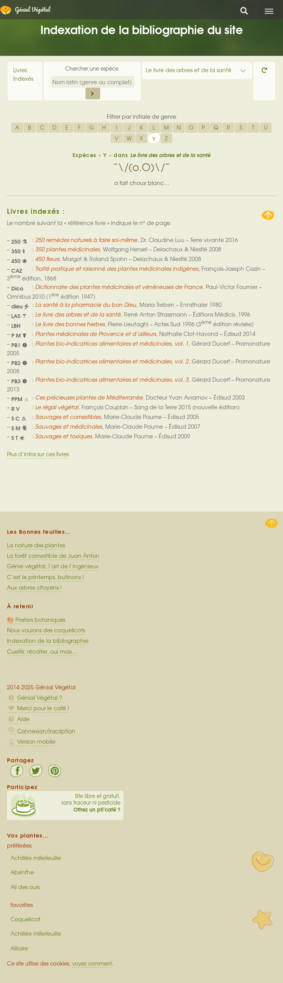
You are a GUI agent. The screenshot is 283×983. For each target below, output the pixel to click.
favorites (21, 904)
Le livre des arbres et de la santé (188, 70)
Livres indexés (23, 74)
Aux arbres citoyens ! (34, 587)
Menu (269, 11)
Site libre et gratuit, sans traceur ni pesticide (65, 802)
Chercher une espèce (92, 68)
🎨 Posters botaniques (36, 619)
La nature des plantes (36, 545)
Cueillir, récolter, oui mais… (42, 651)
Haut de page (271, 523)
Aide (18, 719)
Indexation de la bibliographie (48, 640)
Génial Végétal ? (34, 697)
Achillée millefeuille (35, 857)
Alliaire (19, 948)
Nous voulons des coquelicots (46, 630)
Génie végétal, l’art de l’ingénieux (53, 566)
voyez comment (92, 963)
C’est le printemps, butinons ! (45, 577)
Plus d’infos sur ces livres (38, 454)
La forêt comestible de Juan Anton (53, 555)
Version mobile (31, 741)
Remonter (268, 215)
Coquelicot (25, 919)
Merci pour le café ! (38, 708)
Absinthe (22, 872)
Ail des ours (25, 887)
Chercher (244, 11)
